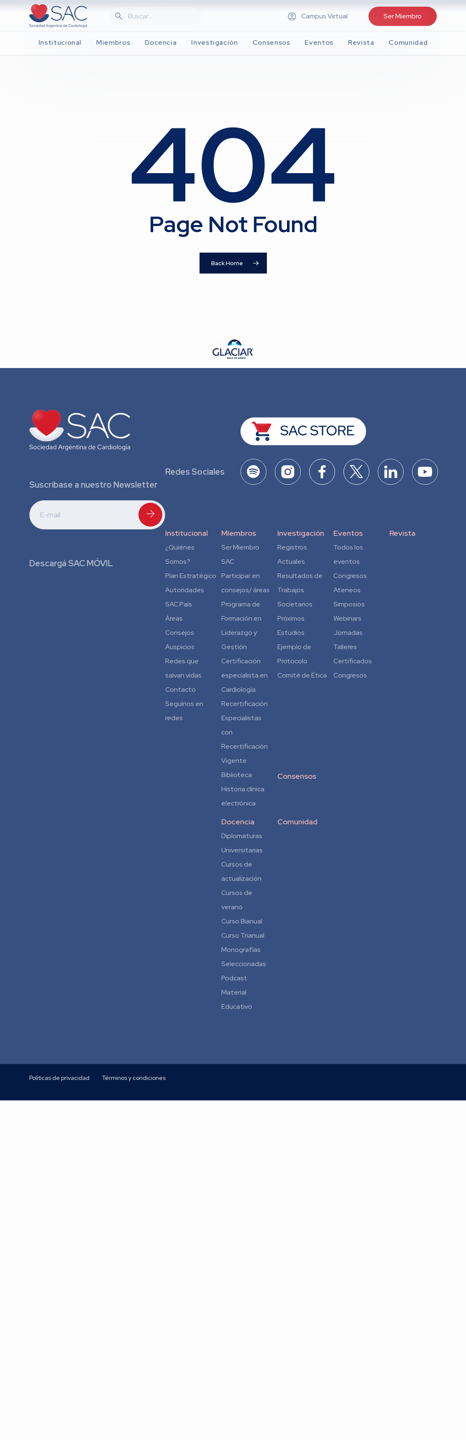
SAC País (178, 604)
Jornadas (348, 632)
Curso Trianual (242, 935)
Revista (402, 533)
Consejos (179, 632)
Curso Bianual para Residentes (241, 922)
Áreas (174, 618)
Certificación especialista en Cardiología (244, 675)
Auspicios (180, 646)
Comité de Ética (302, 675)
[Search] (160, 16)
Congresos (350, 575)
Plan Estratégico (190, 575)
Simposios (349, 604)
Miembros (238, 533)
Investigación (300, 533)
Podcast (234, 978)
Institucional (186, 533)
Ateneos (347, 590)
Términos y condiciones (134, 1156)
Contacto (180, 689)
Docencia (237, 821)
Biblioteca (236, 774)
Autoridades (184, 590)
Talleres (345, 646)
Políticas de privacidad (59, 1156)
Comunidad (297, 821)
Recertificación (244, 703)
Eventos (348, 533)
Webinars (347, 618)
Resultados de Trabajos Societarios (300, 590)
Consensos (296, 776)
